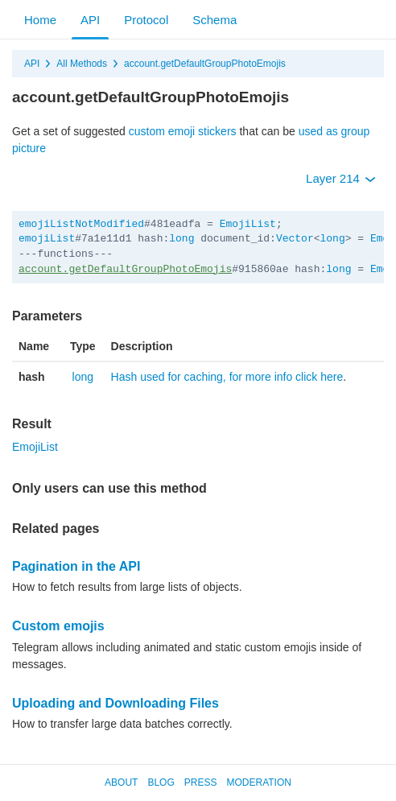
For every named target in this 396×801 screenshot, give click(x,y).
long (181, 239)
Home (40, 20)
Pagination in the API (76, 566)
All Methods (81, 63)
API (90, 20)
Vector (295, 239)
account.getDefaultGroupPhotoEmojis (205, 63)
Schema (214, 20)
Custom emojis (58, 626)
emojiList (47, 239)
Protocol (146, 20)
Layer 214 (341, 178)
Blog (160, 782)
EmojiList (248, 224)
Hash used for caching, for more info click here (227, 376)
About (121, 782)
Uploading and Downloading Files (115, 703)
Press (200, 782)
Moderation (258, 782)
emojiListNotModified (81, 224)
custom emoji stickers (183, 131)
